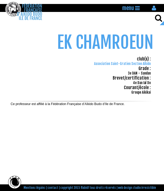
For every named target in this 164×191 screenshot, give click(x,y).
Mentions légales (34, 188)
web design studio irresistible (137, 188)
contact (53, 188)
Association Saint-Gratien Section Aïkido (122, 64)
